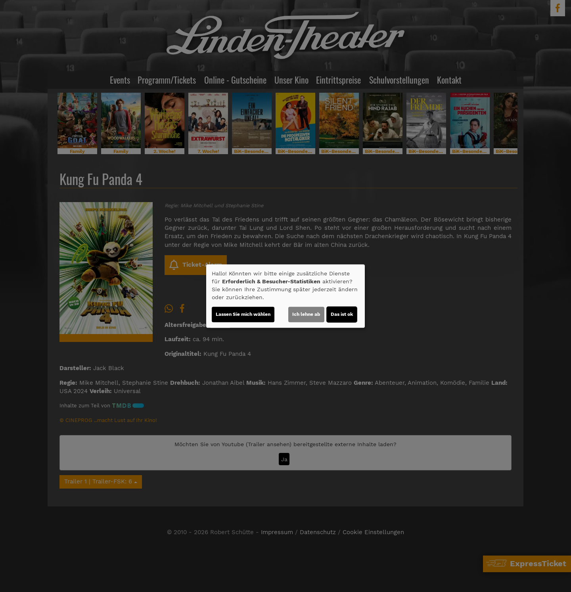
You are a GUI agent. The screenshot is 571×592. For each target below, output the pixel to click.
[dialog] (285, 296)
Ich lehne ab (306, 314)
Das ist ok (342, 314)
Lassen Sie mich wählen (243, 314)
